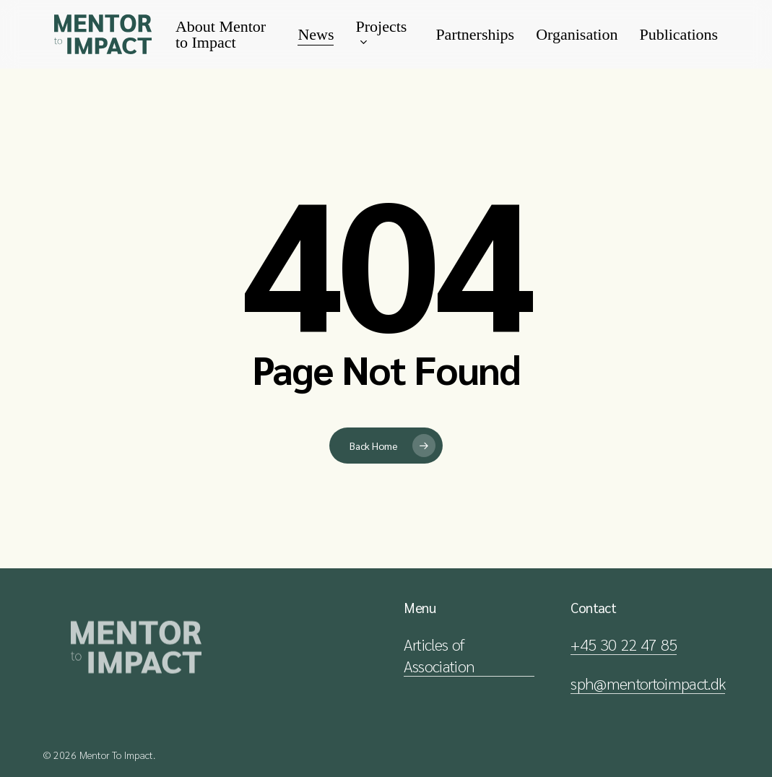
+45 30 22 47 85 (624, 644)
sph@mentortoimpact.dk (648, 683)
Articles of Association (439, 655)
